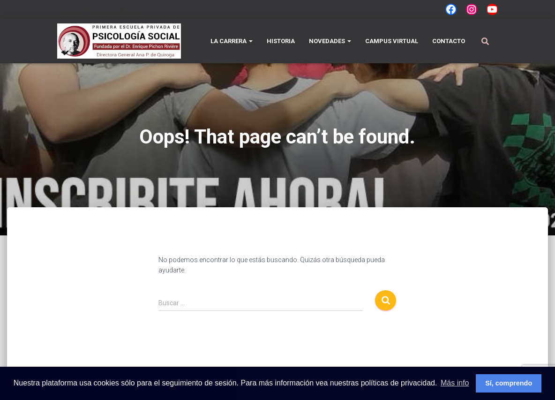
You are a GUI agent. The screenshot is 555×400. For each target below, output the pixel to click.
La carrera (69, 13)
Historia (281, 41)
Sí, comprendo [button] (508, 383)
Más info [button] (455, 383)
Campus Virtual (391, 41)
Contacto (131, 13)
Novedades (100, 13)
